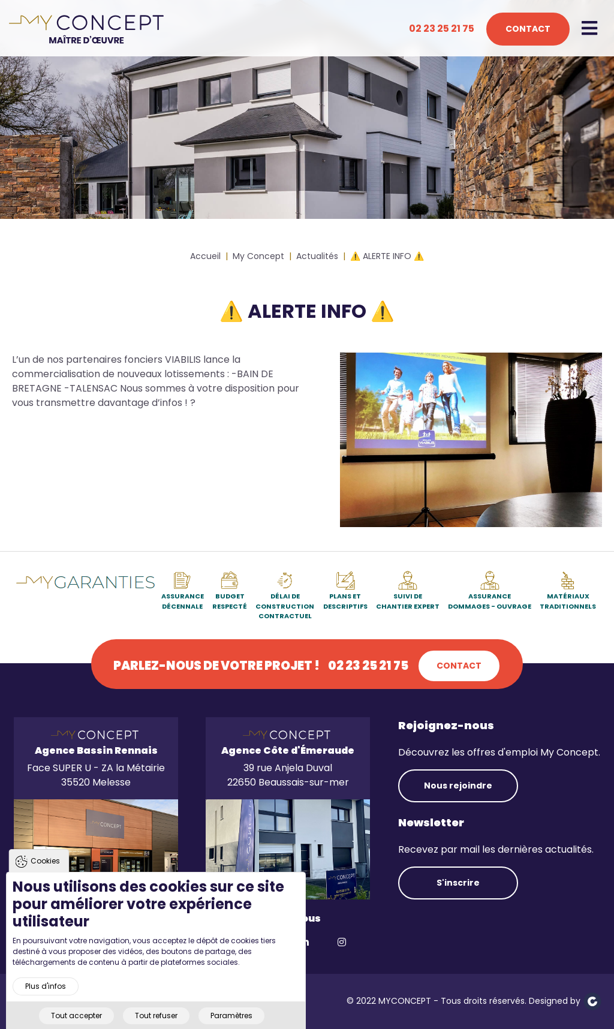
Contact (527, 29)
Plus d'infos (45, 999)
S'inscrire (458, 883)
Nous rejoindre (458, 786)
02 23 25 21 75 (441, 28)
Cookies (45, 873)
